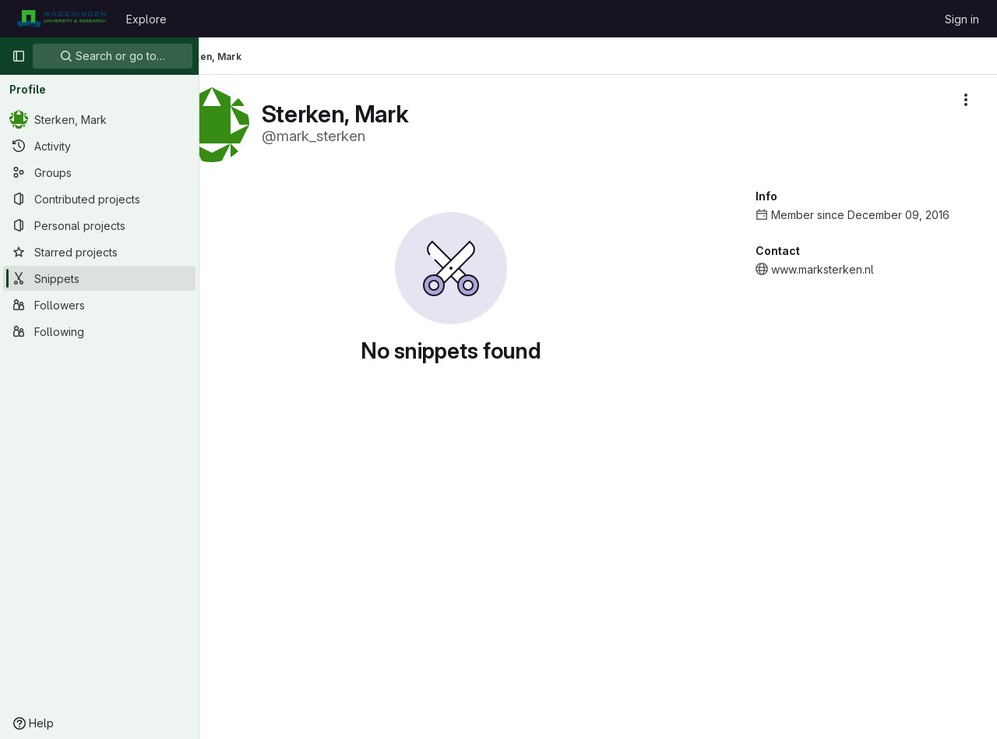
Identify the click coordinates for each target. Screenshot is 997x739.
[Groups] (99, 172)
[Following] (99, 331)
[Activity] (99, 145)
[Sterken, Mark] (99, 119)
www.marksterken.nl (822, 269)
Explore (146, 19)
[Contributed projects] (99, 198)
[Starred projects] (99, 251)
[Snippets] (99, 278)
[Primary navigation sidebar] (18, 56)
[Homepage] (61, 18)
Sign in (962, 19)
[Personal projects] (99, 225)
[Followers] (99, 304)
